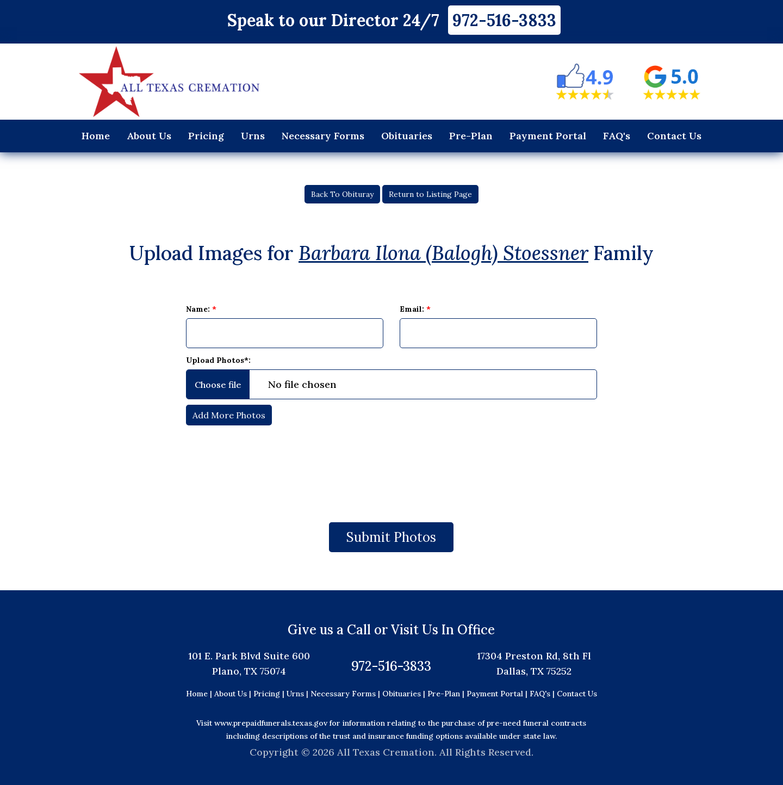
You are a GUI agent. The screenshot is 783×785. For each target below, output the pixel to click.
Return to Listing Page (430, 194)
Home (96, 135)
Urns (253, 135)
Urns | (298, 694)
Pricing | (270, 694)
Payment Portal (547, 135)
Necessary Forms (323, 135)
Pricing (206, 135)
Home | (199, 694)
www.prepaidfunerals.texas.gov (270, 723)
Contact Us (674, 135)
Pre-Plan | (447, 694)
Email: (415, 309)
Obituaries (406, 135)
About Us (149, 135)
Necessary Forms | (346, 694)
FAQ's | (543, 694)
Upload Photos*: (218, 360)
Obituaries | (404, 694)
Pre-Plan (471, 135)
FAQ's (616, 135)
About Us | (232, 694)
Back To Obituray (342, 194)
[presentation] (391, 468)
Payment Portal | (498, 694)
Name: (201, 309)
